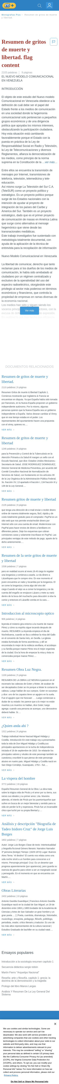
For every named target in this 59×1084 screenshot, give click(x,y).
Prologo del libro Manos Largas (19, 986)
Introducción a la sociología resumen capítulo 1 (27, 961)
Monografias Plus (11, 15)
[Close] (55, 1029)
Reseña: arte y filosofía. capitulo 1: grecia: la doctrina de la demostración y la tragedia (26, 979)
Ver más (29, 310)
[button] (53, 54)
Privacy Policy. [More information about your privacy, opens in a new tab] (11, 1081)
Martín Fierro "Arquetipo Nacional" (20, 972)
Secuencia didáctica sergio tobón (20, 967)
